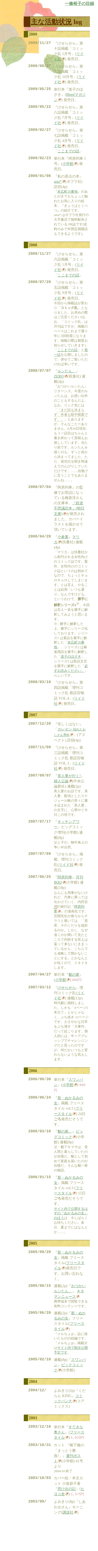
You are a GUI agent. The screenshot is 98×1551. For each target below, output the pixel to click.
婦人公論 (61, 793)
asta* (58, 187)
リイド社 (66, 879)
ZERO (59, 384)
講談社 (67, 1537)
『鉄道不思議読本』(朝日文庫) (69, 516)
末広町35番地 (67, 197)
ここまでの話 (68, 155)
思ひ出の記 (66, 1513)
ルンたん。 (66, 379)
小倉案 (62, 546)
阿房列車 (64, 892)
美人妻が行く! (69, 788)
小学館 (67, 168)
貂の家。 (64, 1149)
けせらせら (66, 1003)
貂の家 (73, 990)
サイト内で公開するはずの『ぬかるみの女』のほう (71, 1232)
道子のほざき (71, 666)
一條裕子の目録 (79, 3)
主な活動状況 (51, 22)
